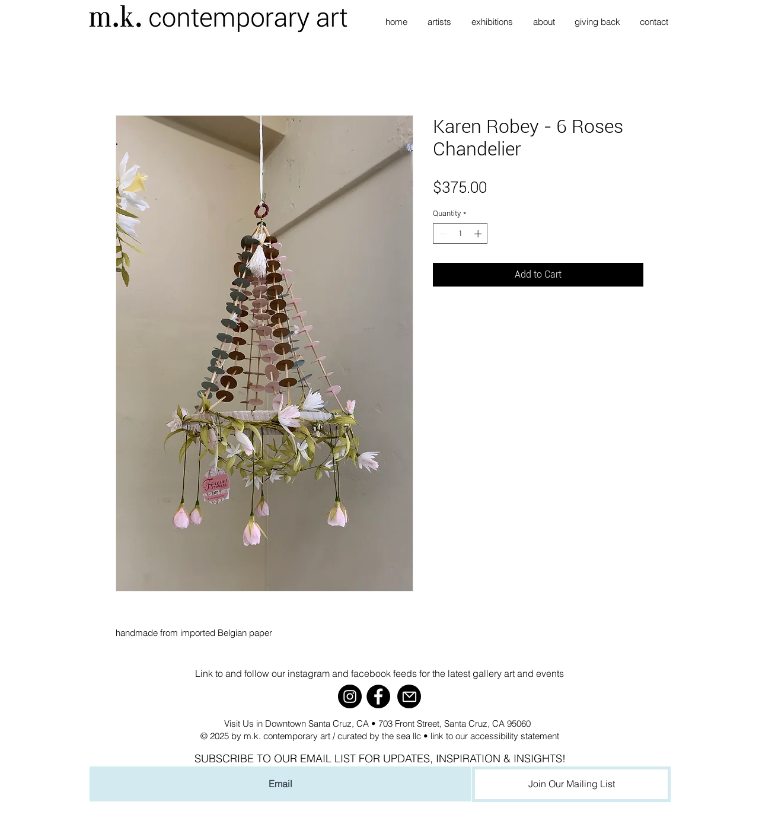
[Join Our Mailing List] (571, 784)
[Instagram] (350, 696)
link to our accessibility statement (494, 736)
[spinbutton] (460, 234)
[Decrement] (442, 234)
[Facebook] (378, 696)
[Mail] (409, 696)
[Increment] (479, 234)
